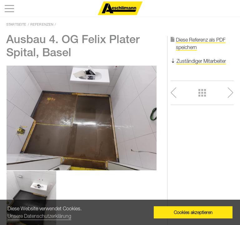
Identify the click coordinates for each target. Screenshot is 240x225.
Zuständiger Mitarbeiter (201, 61)
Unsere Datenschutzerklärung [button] (39, 216)
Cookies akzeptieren (193, 212)
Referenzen (42, 24)
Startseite (16, 24)
